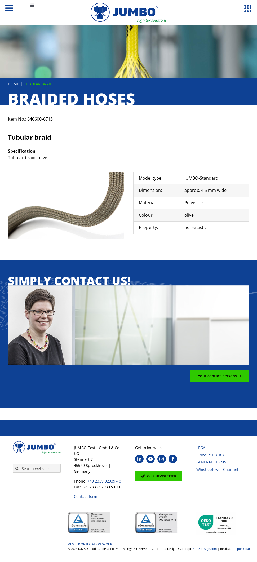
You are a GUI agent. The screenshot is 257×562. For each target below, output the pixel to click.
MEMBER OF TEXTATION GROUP (90, 544)
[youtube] (150, 459)
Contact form (85, 496)
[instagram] (161, 459)
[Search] (17, 468)
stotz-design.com (205, 549)
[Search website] (37, 468)
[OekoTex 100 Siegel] (216, 513)
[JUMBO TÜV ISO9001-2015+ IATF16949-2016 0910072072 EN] (89, 513)
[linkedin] (139, 459)
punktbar (243, 549)
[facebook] (173, 459)
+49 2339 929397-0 (104, 481)
